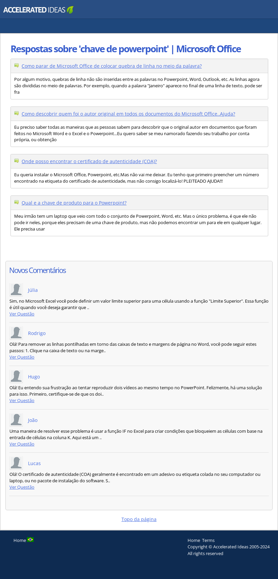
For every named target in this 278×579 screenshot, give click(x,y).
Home (194, 540)
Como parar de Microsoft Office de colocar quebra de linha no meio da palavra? (112, 66)
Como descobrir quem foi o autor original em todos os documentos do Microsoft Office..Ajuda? (128, 114)
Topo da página (139, 519)
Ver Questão (21, 314)
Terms (208, 540)
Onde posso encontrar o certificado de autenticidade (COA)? (89, 161)
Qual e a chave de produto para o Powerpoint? (74, 203)
